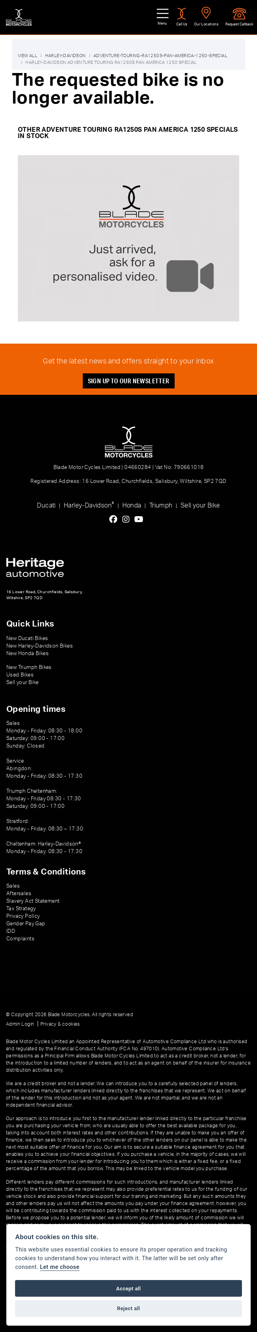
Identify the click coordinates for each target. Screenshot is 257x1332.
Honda (131, 505)
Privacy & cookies (60, 1023)
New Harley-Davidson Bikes (39, 645)
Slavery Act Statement (32, 900)
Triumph (161, 505)
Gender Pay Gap (26, 923)
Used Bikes (20, 674)
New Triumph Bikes (29, 666)
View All (27, 55)
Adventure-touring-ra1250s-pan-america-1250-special (160, 55)
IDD (10, 930)
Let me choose (60, 1267)
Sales (13, 885)
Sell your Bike (200, 505)
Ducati (46, 505)
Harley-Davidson (89, 504)
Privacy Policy (23, 915)
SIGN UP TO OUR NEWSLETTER (128, 380)
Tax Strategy (21, 908)
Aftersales (18, 893)
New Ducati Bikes (27, 638)
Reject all (128, 1308)
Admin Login (20, 1023)
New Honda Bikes (27, 652)
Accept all (128, 1289)
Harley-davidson (65, 55)
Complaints (20, 938)
